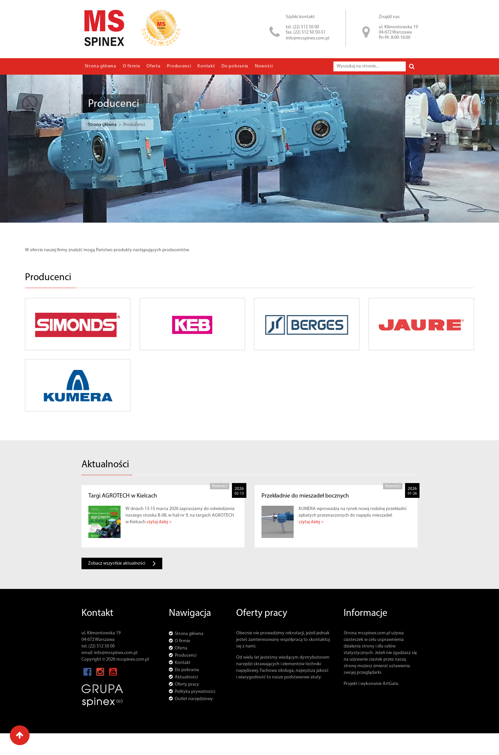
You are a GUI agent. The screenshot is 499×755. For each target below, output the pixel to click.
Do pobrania (234, 66)
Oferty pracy (187, 684)
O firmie (131, 66)
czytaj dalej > (159, 522)
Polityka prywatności (195, 691)
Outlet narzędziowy (194, 698)
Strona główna (100, 66)
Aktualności (186, 677)
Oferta (153, 66)
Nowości (264, 66)
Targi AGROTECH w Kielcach (122, 496)
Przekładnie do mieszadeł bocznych (305, 496)
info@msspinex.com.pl (307, 38)
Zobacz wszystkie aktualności (122, 563)
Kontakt (206, 66)
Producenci (179, 66)
